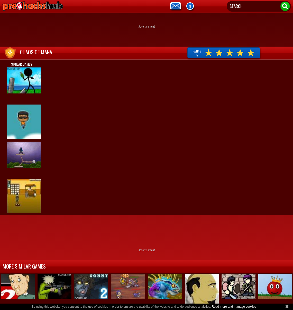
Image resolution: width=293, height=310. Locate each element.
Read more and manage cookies (234, 306)
